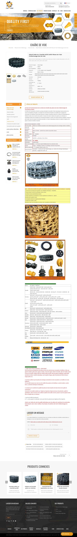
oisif (8, 119)
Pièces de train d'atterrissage (10, 108)
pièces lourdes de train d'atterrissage (31, 507)
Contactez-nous (67, 11)
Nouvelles (54, 11)
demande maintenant (35, 97)
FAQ (58, 11)
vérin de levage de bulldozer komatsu (32, 516)
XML (58, 535)
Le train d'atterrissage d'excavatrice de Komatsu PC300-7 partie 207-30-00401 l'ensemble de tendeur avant (16, 170)
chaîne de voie (10, 121)
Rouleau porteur (10, 114)
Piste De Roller (10, 112)
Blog (67, 529)
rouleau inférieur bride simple (46, 518)
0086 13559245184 (49, 7)
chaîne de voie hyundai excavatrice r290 (34, 446)
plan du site (54, 535)
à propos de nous (32, 11)
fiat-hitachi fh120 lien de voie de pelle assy (34, 449)
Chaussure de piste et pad (13, 124)
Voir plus (14, 149)
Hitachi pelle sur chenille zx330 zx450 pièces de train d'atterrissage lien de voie (46, 422)
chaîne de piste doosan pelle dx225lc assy (53, 446)
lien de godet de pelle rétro (45, 516)
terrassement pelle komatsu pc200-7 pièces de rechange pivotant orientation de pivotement (16, 154)
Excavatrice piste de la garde (13, 126)
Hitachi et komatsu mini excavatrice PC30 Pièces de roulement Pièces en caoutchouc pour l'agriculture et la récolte (16, 162)
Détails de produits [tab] (31, 104)
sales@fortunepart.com (64, 7)
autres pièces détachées (13, 129)
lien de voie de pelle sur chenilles (31, 513)
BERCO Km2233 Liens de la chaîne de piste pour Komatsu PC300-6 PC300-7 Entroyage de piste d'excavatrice (16, 178)
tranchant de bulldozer (44, 507)
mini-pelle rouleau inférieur (31, 510)
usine (53, 529)
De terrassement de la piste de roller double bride (32, 520)
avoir (8, 132)
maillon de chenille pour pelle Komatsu (46, 513)
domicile (25, 11)
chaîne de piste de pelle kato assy (53, 449)
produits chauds (47, 11)
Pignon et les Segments (12, 117)
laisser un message (65, 534)
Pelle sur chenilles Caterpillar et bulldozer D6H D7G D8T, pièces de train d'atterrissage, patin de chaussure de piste (16, 146)
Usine (61, 11)
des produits (40, 11)
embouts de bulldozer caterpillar (44, 510)
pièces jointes (10, 135)
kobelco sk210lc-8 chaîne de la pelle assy (53, 444)
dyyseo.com (48, 535)
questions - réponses (45, 528)
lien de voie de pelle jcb (38, 444)
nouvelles (38, 529)
